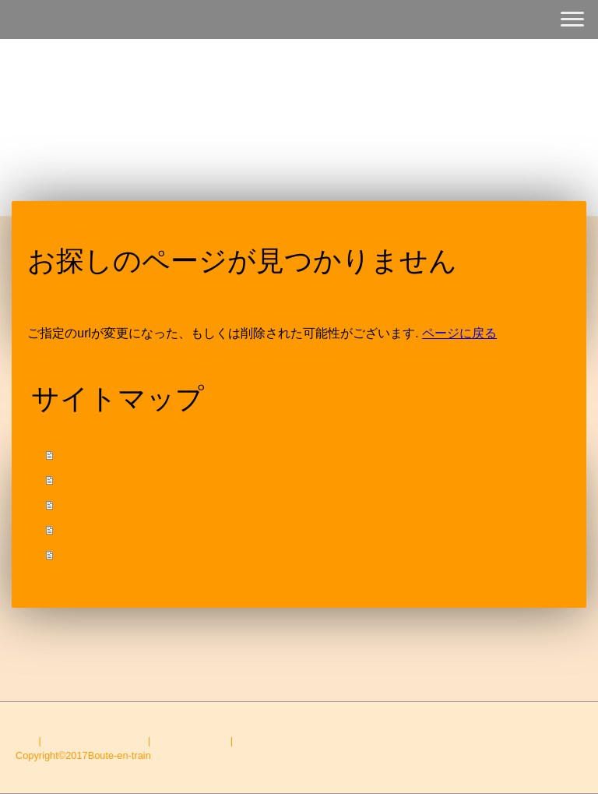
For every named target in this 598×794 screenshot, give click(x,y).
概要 (26, 740)
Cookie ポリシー (190, 740)
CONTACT (91, 554)
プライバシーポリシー (94, 740)
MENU (80, 479)
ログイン (562, 770)
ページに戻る (459, 333)
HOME (80, 454)
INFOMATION (100, 529)
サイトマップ (266, 740)
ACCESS (88, 504)
